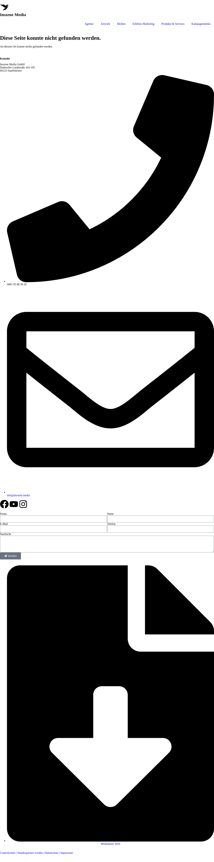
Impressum (67, 852)
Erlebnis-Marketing (143, 23)
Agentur (88, 23)
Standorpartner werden (30, 852)
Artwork (105, 23)
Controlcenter (7, 852)
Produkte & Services (172, 23)
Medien (121, 23)
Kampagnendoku (201, 23)
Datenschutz (51, 852)
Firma (3, 513)
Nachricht (5, 534)
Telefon (111, 523)
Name (110, 513)
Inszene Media (13, 14)
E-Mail (4, 523)
